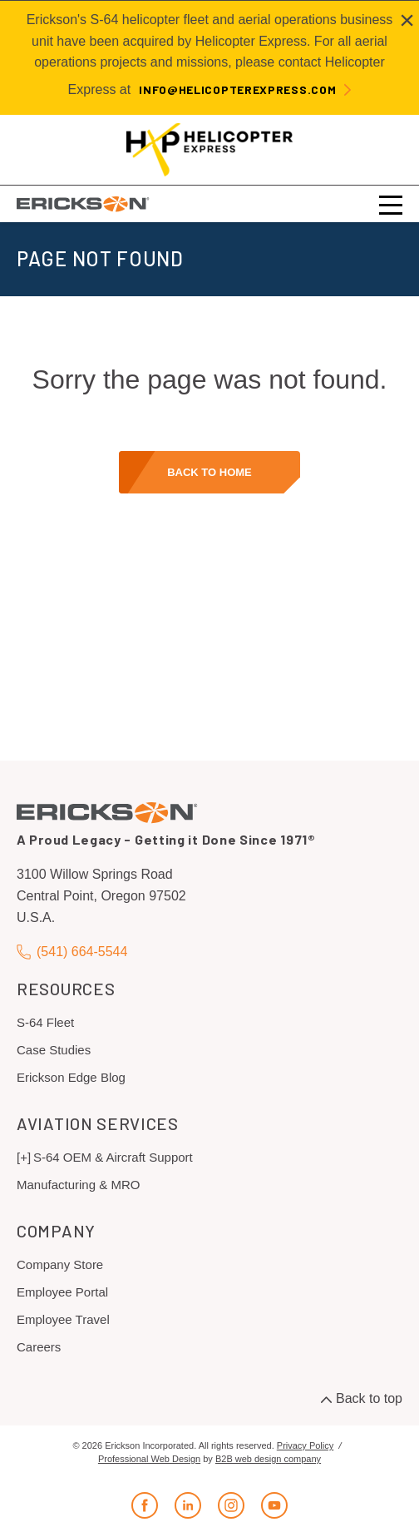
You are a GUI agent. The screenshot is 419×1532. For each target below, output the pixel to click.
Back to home (209, 472)
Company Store (60, 1264)
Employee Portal (62, 1292)
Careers (39, 1347)
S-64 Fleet (45, 1022)
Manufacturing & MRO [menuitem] (78, 1185)
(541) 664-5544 (72, 951)
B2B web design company (268, 1459)
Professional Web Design (149, 1459)
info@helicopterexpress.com (237, 89)
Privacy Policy (305, 1445)
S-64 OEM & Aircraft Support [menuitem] (113, 1157)
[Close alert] (407, 20)
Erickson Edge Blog (71, 1077)
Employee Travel (63, 1319)
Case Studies (54, 1050)
